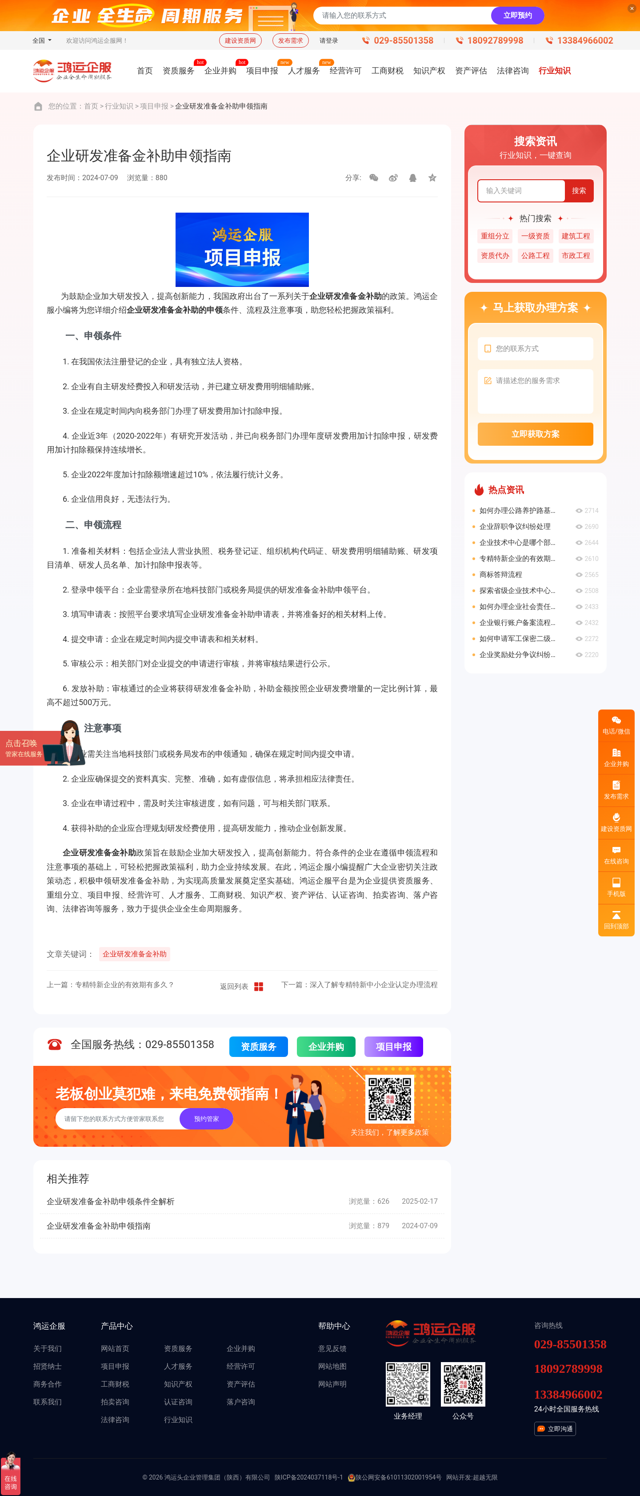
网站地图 (332, 1366)
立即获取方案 (536, 434)
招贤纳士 (47, 1366)
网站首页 (115, 1348)
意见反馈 (332, 1348)
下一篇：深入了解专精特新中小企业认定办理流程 (359, 984)
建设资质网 (240, 40)
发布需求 (290, 40)
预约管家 (206, 1118)
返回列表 (242, 986)
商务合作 (47, 1384)
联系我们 (47, 1402)
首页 (91, 106)
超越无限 (485, 1477)
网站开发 (458, 1477)
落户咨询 (241, 1402)
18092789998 (496, 40)
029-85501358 (403, 40)
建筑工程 (576, 236)
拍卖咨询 (115, 1402)
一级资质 (535, 236)
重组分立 (495, 236)
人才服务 (178, 1366)
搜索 (579, 190)
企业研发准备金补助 (135, 954)
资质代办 (495, 255)
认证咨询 (178, 1402)
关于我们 (47, 1348)
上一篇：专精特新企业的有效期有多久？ (111, 984)
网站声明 (332, 1384)
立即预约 (518, 15)
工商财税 (115, 1384)
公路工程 (535, 255)
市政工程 (576, 255)
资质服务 (258, 1046)
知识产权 (178, 1384)
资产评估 (241, 1384)
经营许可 (241, 1366)
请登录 (329, 40)
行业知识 (119, 106)
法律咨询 (115, 1419)
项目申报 (154, 106)
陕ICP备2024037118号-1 (309, 1477)
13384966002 (585, 40)
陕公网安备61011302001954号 (395, 1478)
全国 (39, 40)
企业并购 (326, 1046)
